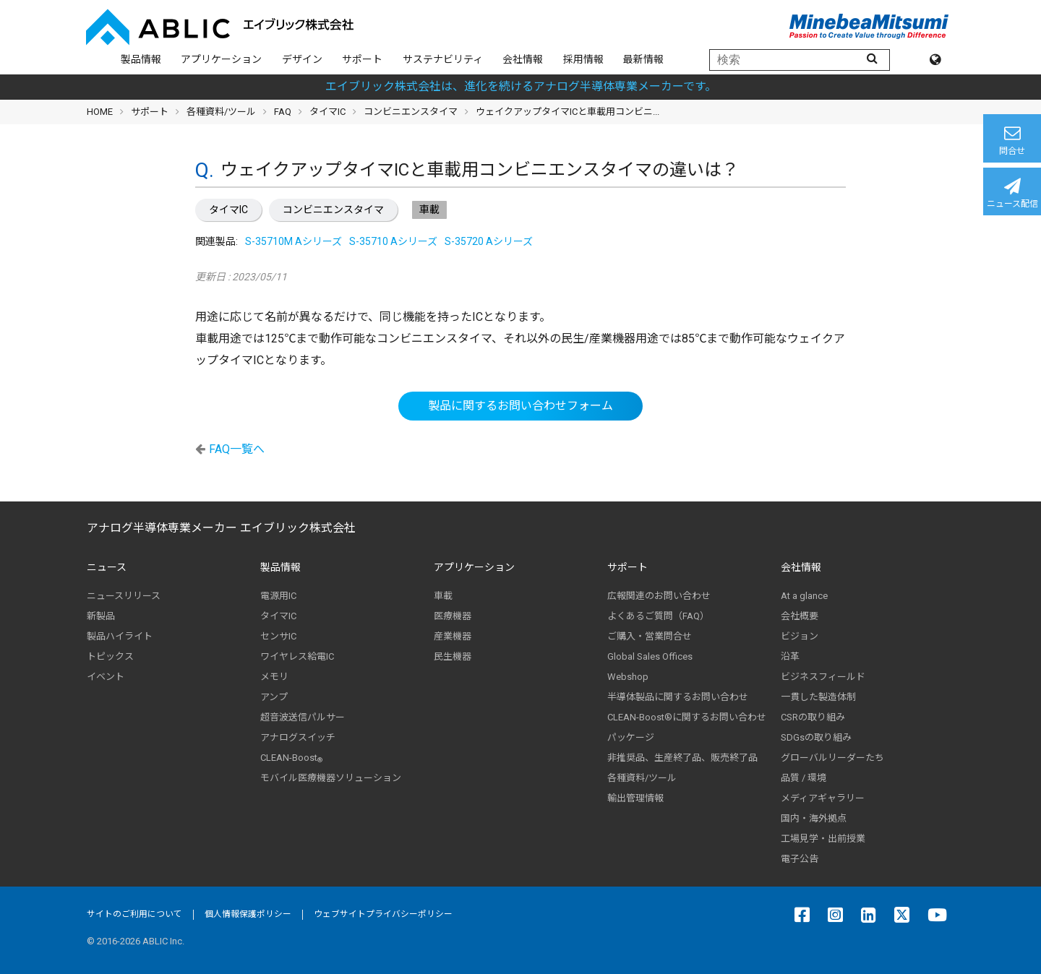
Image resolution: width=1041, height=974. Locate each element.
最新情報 (643, 59)
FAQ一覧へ (237, 449)
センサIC (278, 636)
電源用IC (278, 595)
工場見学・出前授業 (823, 838)
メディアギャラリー (823, 798)
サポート (362, 59)
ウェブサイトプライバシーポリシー (383, 914)
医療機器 (452, 616)
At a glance (804, 595)
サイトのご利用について (134, 914)
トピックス (110, 656)
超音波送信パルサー (302, 717)
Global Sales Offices (650, 656)
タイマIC (228, 209)
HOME (100, 111)
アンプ (274, 696)
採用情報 (583, 59)
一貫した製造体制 (818, 696)
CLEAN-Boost (291, 758)
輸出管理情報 (635, 798)
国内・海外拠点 (814, 818)
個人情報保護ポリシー (248, 914)
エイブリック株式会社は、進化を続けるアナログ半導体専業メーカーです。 (520, 86)
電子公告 (799, 858)
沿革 (790, 656)
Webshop (627, 676)
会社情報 (522, 59)
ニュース (107, 567)
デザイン (302, 59)
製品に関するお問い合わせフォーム (520, 406)
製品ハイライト (120, 636)
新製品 (101, 616)
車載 (443, 595)
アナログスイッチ (297, 737)
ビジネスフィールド (823, 676)
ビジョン (799, 636)
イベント (105, 676)
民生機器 (452, 656)
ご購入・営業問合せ (649, 636)
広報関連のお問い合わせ (659, 595)
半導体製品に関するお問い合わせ (677, 696)
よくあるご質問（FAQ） (658, 616)
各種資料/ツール (221, 111)
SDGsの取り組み (816, 737)
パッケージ (630, 737)
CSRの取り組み (813, 717)
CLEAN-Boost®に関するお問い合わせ (686, 717)
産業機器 (452, 636)
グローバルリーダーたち (832, 757)
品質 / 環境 (803, 777)
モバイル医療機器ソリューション (330, 777)
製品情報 (141, 59)
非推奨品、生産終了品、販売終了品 (682, 757)
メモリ (274, 676)
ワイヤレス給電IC (297, 656)
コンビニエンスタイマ (333, 209)
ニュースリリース (123, 595)
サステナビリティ (443, 59)
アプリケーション (221, 59)
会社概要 (799, 616)
